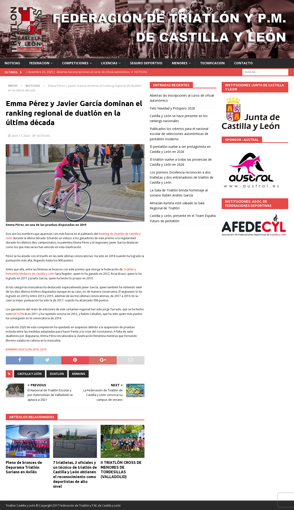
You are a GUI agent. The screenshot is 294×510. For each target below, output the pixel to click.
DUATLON (57, 374)
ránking (78, 374)
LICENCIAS (109, 63)
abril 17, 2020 (21, 136)
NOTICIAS (12, 63)
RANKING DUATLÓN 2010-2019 (26, 349)
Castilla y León (29, 374)
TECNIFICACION (212, 63)
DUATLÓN (17, 314)
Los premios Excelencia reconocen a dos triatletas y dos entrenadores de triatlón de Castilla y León (181, 177)
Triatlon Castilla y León (20, 505)
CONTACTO (243, 63)
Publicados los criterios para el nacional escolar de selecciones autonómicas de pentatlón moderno (179, 133)
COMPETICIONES (75, 63)
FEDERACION (39, 63)
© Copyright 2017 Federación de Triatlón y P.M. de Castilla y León (78, 505)
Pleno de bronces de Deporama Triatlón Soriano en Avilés (24, 467)
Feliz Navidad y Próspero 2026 (172, 108)
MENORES (179, 63)
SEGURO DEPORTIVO (146, 63)
